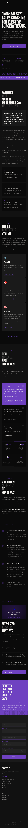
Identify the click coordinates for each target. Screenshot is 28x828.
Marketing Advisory (6, 783)
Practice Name (6, 741)
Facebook (4, 809)
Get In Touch (14, 47)
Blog (3, 793)
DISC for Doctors (6, 781)
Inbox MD (4, 787)
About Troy (4, 799)
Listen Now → (9, 674)
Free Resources (5, 795)
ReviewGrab (4, 785)
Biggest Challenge (7, 748)
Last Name (5, 728)
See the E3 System (8, 51)
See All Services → (14, 336)
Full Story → (8, 519)
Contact (4, 814)
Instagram (4, 807)
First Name (5, 722)
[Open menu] (25, 2)
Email (3, 734)
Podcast (4, 797)
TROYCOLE (5, 2)
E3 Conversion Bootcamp (8, 779)
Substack (4, 812)
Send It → (14, 756)
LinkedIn (4, 805)
